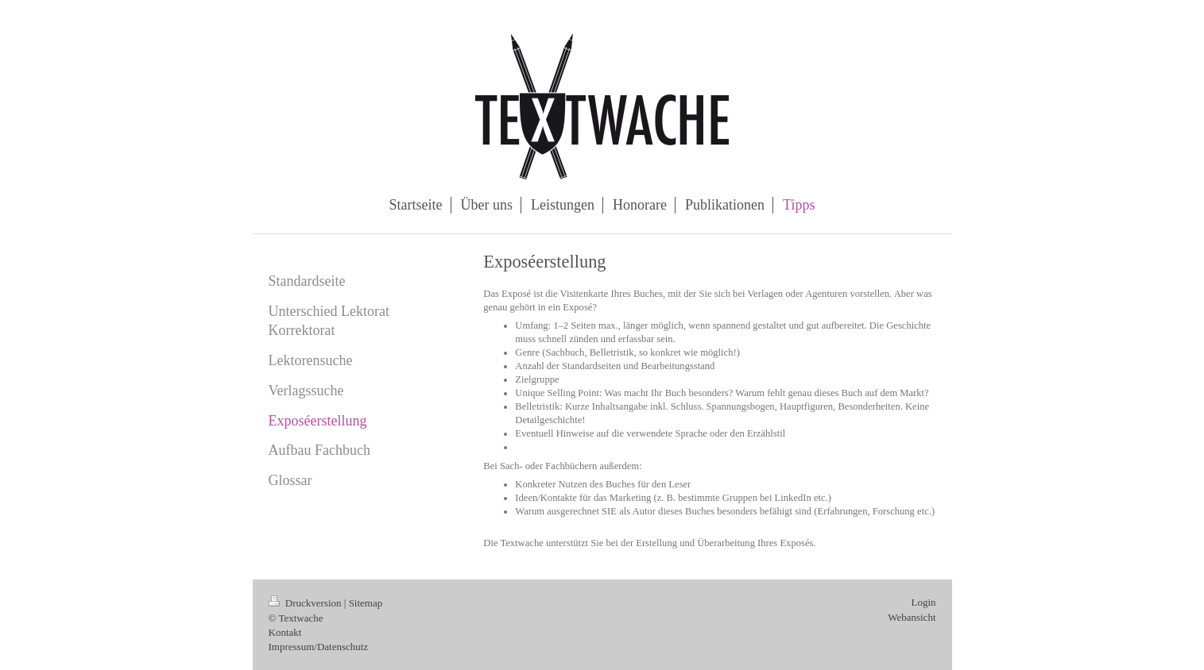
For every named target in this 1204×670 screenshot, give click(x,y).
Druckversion (306, 603)
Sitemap (366, 603)
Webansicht (911, 617)
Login (923, 602)
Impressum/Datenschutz (319, 647)
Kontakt (285, 632)
